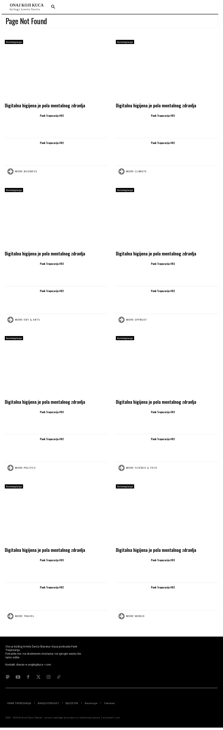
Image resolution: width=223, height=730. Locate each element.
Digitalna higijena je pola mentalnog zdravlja (45, 105)
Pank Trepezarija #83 (52, 115)
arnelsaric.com (111, 720)
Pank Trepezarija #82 (52, 143)
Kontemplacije (14, 42)
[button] (53, 7)
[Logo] (27, 7)
